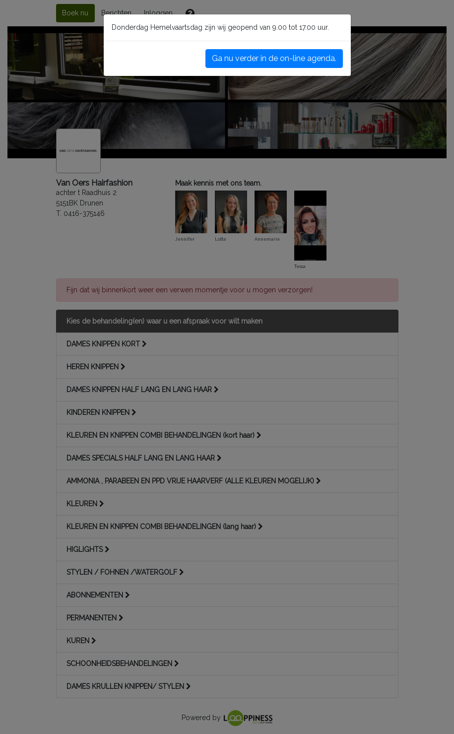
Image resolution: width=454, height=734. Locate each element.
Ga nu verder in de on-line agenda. (274, 58)
